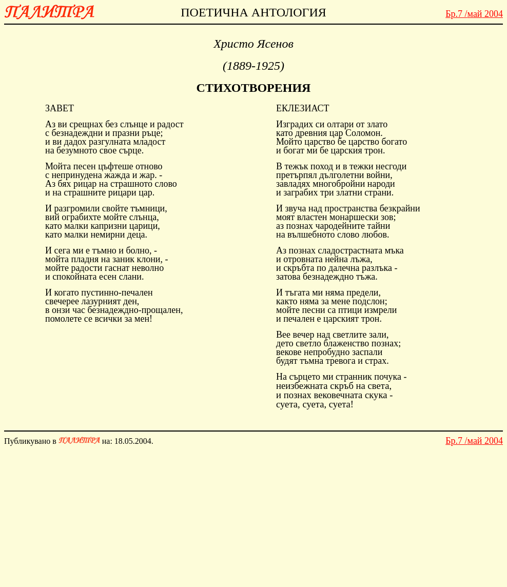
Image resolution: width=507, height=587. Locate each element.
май (474, 14)
